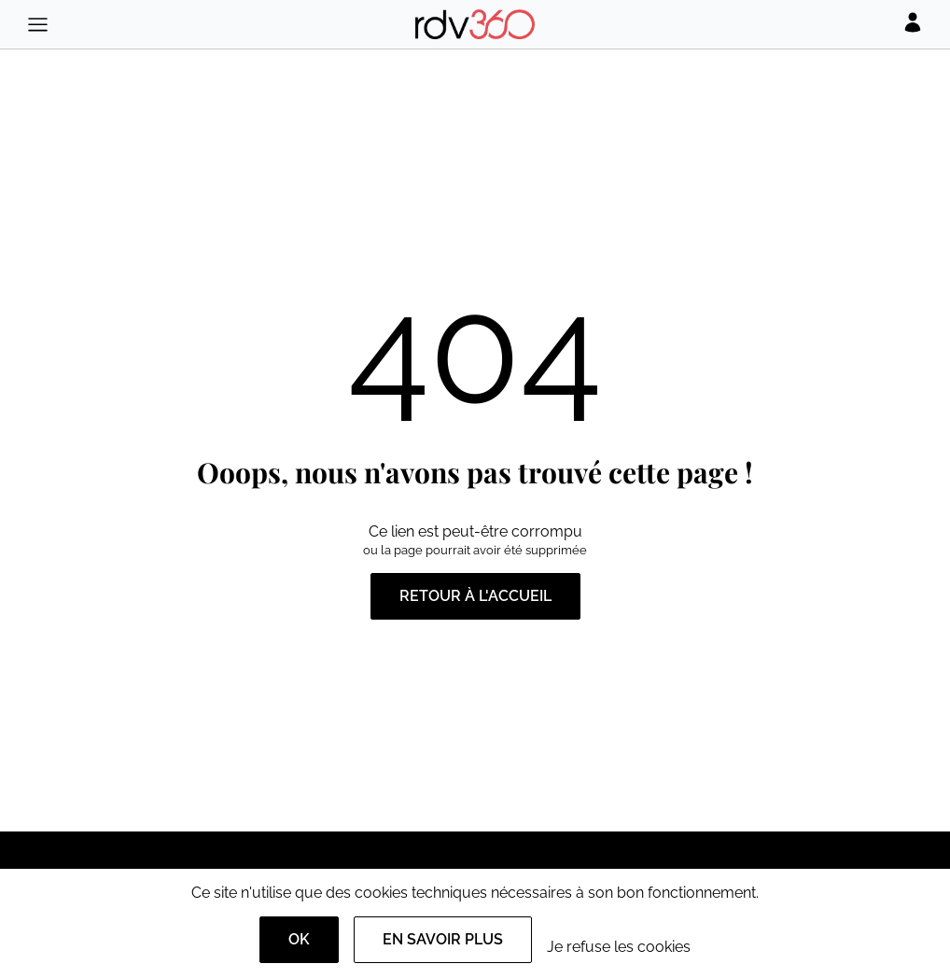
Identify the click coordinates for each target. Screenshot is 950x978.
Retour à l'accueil (475, 596)
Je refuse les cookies (619, 947)
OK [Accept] (299, 939)
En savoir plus (443, 939)
